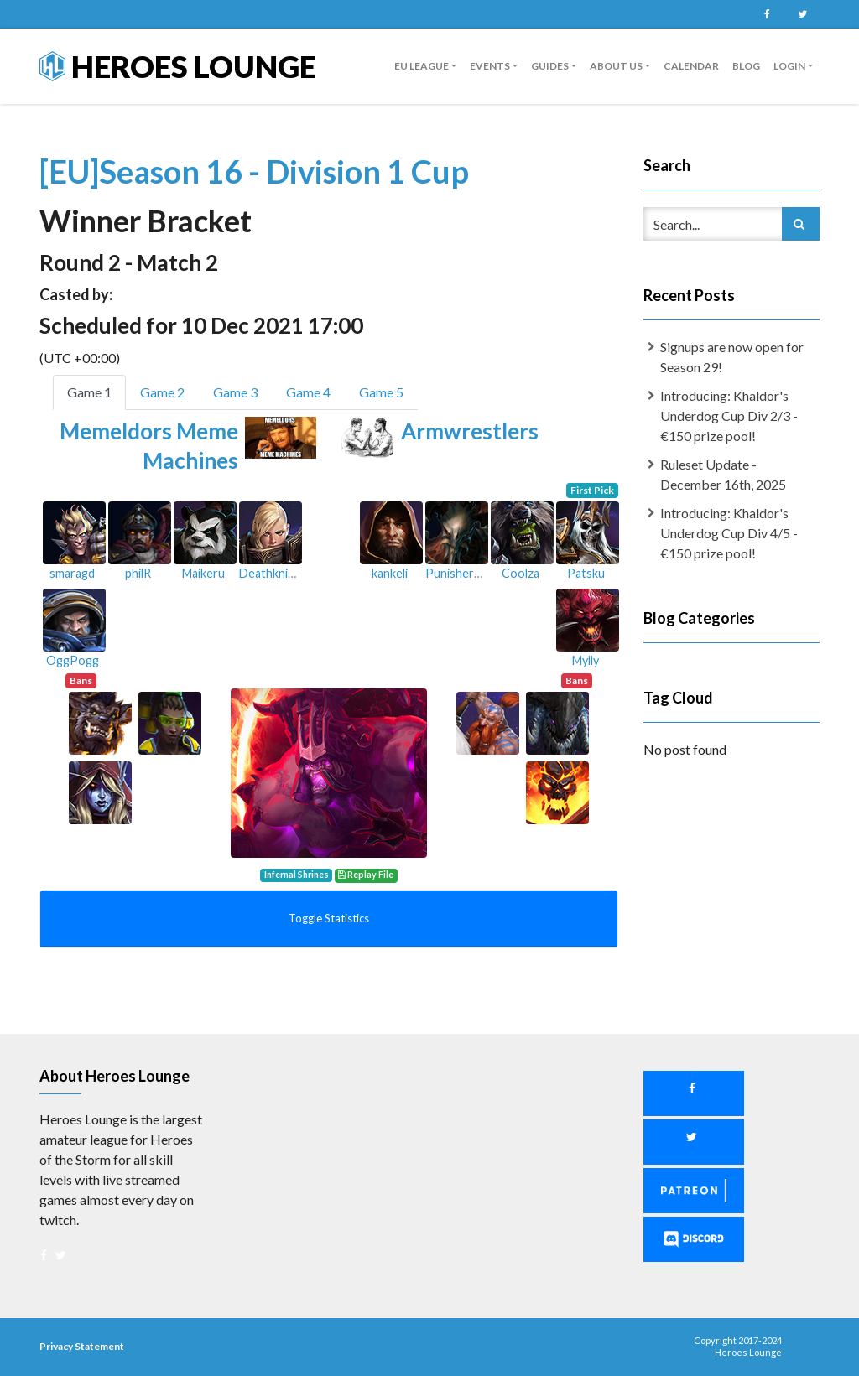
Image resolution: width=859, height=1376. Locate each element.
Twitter (802, 14)
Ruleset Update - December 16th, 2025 (723, 474)
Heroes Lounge (177, 66)
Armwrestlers (470, 431)
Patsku (586, 573)
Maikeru (203, 573)
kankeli (390, 573)
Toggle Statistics (329, 918)
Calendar (691, 66)
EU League (421, 66)
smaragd (72, 573)
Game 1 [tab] (89, 392)
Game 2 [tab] (162, 392)
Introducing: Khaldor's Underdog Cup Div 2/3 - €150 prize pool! (729, 415)
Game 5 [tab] (381, 392)
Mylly (585, 660)
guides (550, 66)
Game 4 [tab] (308, 392)
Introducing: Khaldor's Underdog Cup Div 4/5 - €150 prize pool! (729, 533)
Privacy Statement (81, 1346)
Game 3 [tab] (235, 392)
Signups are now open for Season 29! (732, 357)
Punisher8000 (463, 573)
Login (789, 66)
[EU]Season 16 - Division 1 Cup (254, 171)
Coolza (520, 573)
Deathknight (272, 573)
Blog (746, 66)
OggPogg (72, 660)
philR (138, 573)
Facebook (766, 14)
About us (616, 66)
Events (490, 66)
